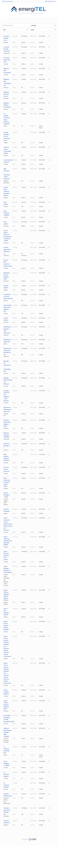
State (43, 29)
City (15, 29)
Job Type (43, 25)
